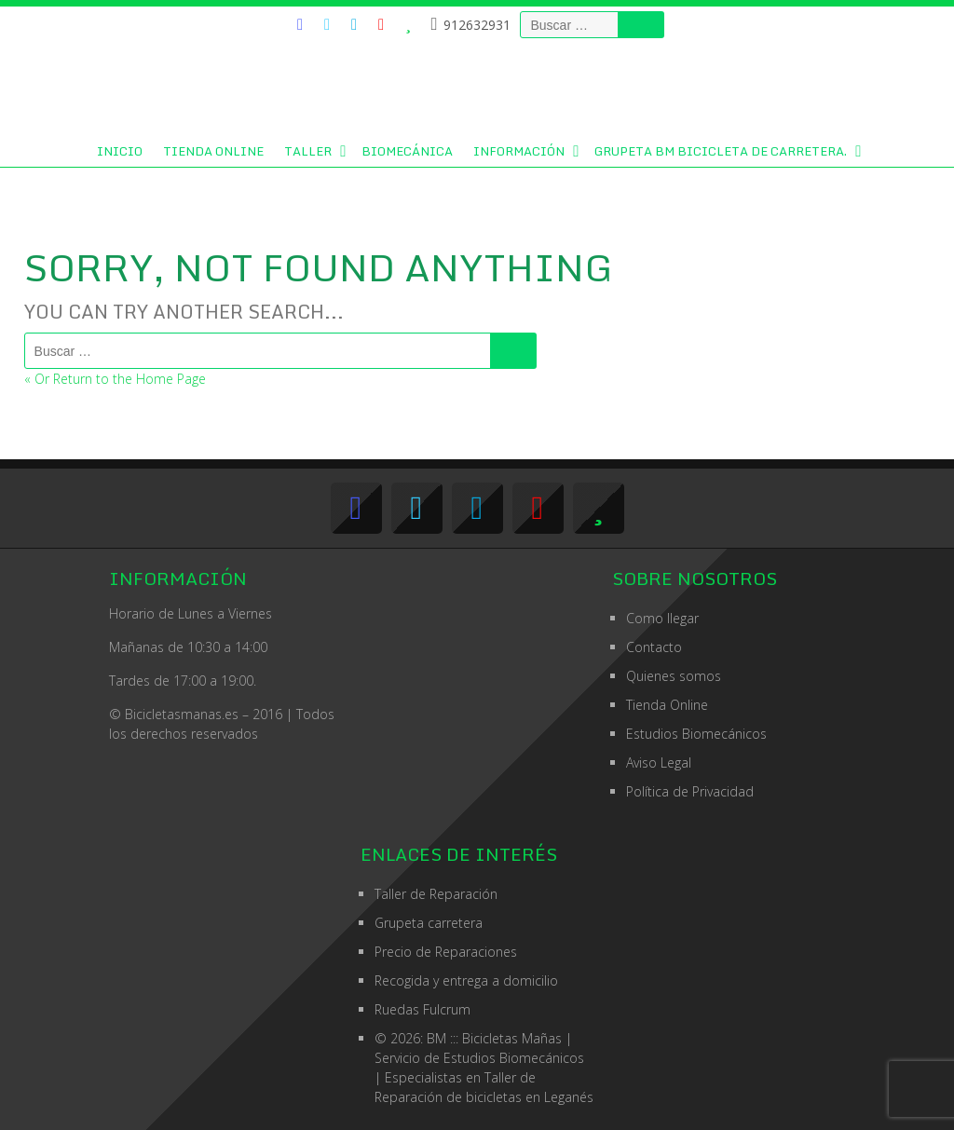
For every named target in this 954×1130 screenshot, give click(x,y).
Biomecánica (407, 151)
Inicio (120, 151)
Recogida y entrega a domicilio (466, 980)
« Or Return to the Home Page (115, 379)
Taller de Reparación (436, 894)
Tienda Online (213, 151)
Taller (308, 151)
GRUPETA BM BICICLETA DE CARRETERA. (720, 151)
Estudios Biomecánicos (696, 733)
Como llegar (662, 618)
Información (519, 151)
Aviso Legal (658, 762)
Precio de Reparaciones (446, 951)
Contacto (654, 647)
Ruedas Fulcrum (422, 1009)
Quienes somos (673, 676)
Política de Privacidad (690, 791)
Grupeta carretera (429, 923)
